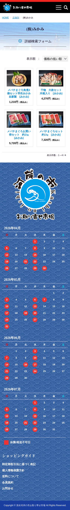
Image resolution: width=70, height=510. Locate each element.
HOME (5, 17)
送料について (10, 476)
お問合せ (7, 488)
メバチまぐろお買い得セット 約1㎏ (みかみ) (19, 134)
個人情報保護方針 (13, 470)
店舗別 (16, 17)
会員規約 (7, 482)
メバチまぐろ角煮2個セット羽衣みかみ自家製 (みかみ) (19, 93)
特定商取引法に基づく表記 (19, 464)
